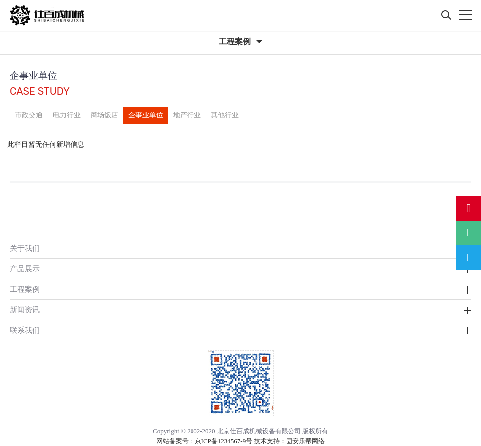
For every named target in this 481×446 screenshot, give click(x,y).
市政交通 (29, 115)
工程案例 (25, 289)
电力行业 (67, 115)
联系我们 (25, 330)
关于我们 (25, 248)
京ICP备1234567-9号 (224, 441)
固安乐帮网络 (305, 441)
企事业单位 (145, 115)
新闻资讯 (25, 309)
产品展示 (25, 268)
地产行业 (187, 115)
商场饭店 (104, 115)
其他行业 (225, 115)
